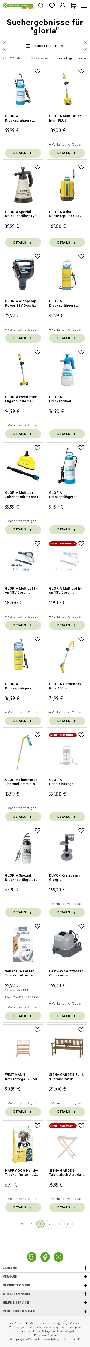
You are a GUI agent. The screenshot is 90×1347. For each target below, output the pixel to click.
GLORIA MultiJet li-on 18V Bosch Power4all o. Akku (65, 590)
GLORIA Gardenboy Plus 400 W (65, 686)
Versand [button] (45, 1276)
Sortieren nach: (42, 58)
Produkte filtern (44, 46)
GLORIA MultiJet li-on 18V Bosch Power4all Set (21, 590)
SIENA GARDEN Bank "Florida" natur (66, 1077)
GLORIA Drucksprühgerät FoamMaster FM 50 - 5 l (66, 495)
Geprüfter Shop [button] (45, 1285)
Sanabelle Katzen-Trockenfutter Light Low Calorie (21, 973)
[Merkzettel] (52, 6)
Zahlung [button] (45, 1268)
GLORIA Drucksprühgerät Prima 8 (63, 303)
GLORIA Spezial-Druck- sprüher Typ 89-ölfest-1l (21, 214)
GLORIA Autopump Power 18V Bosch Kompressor (20, 303)
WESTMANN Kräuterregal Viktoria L (23, 1077)
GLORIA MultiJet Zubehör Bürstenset (21, 495)
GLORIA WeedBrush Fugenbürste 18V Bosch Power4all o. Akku (21, 399)
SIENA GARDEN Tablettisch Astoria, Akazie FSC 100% (65, 1173)
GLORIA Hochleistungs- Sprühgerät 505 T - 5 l (66, 782)
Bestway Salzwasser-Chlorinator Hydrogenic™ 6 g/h (66, 973)
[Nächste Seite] (59, 1224)
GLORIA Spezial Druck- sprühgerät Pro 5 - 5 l (20, 877)
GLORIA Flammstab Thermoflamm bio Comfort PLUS (21, 782)
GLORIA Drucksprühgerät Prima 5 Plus (19, 686)
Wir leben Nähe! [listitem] (45, 1294)
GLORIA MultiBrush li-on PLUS (65, 118)
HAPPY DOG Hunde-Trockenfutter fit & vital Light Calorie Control (21, 1173)
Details (23, 153)
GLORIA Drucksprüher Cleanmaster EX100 (65, 399)
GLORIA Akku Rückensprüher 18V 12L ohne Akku (65, 214)
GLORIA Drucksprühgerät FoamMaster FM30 (20, 118)
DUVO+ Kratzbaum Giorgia (64, 877)
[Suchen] (41, 6)
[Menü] (83, 6)
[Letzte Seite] (68, 1224)
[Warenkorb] (73, 6)
